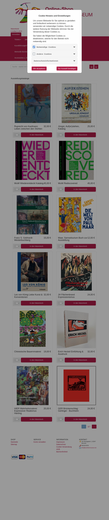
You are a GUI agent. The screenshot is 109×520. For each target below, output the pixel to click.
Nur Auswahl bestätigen (67, 69)
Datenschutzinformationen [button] (46, 61)
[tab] (54, 47)
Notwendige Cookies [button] (46, 47)
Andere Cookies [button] (44, 54)
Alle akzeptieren (39, 69)
